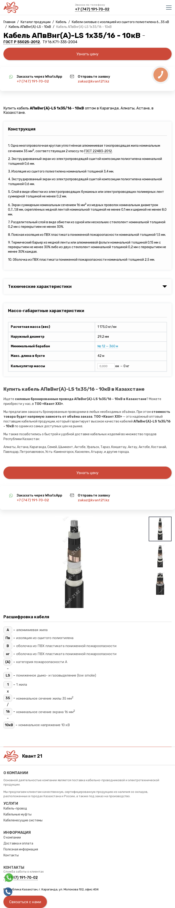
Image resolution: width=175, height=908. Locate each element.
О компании (12, 837)
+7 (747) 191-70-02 (92, 9)
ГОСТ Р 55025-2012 (21, 42)
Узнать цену (87, 54)
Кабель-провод (15, 808)
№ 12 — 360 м (107, 346)
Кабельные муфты (17, 814)
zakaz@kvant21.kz (93, 81)
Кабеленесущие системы (23, 820)
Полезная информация (20, 849)
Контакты (11, 855)
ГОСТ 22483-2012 (98, 151)
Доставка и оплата (18, 843)
